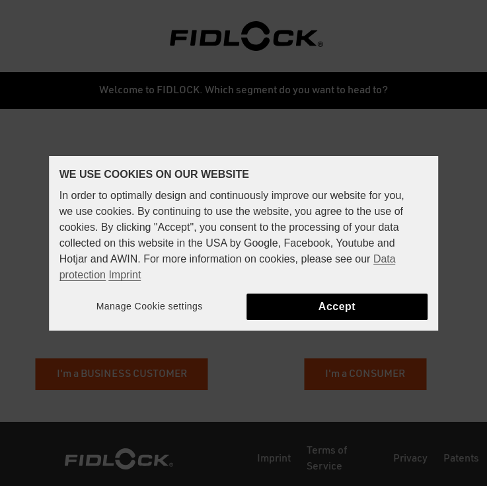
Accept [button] (337, 306)
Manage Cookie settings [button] (149, 306)
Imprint (124, 274)
